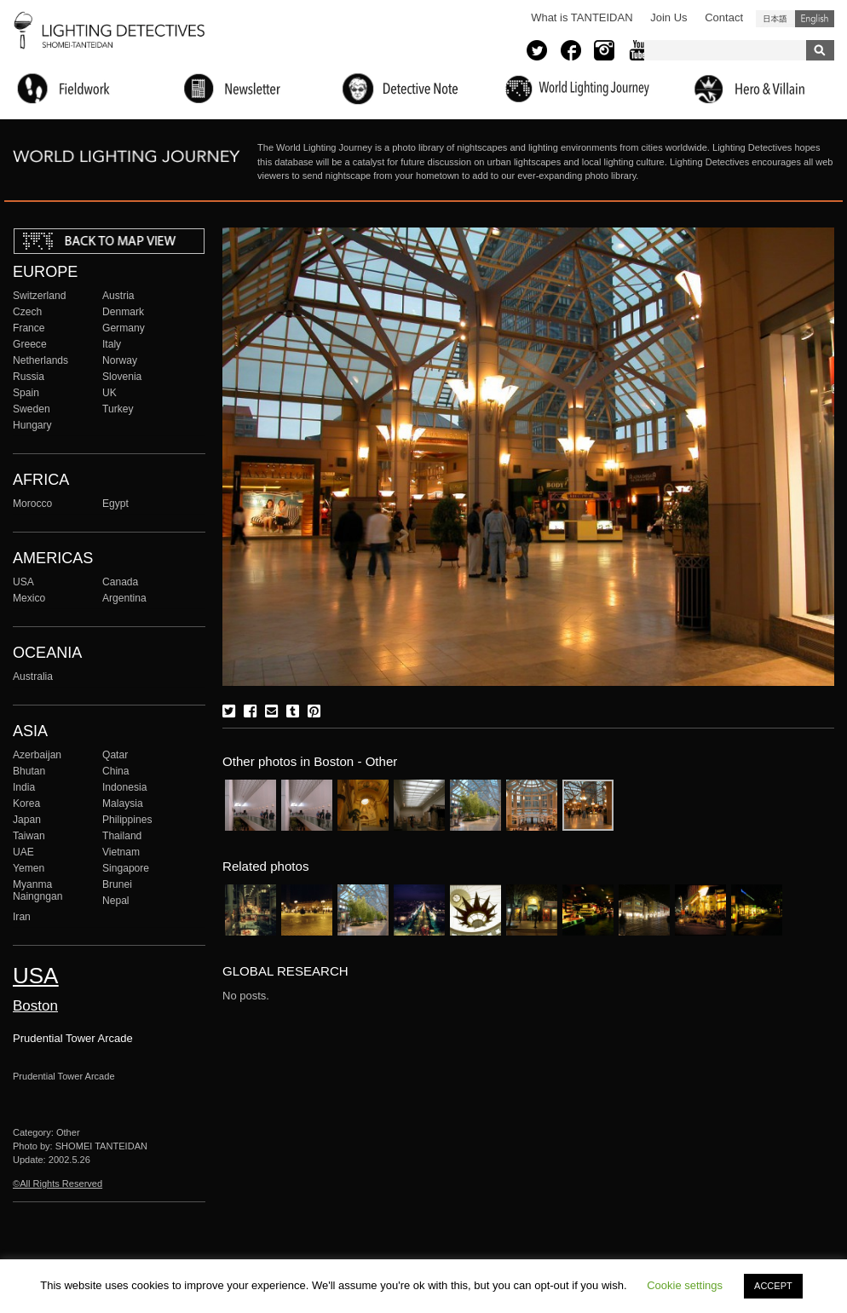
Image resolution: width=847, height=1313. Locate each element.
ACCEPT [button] (773, 1286)
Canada (120, 582)
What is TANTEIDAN (581, 17)
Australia (33, 676)
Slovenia (121, 377)
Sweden (31, 409)
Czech (27, 312)
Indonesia (124, 787)
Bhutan (29, 771)
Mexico (29, 598)
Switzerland (39, 296)
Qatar (115, 755)
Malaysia (122, 803)
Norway (119, 360)
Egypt (115, 504)
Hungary (32, 425)
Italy (111, 344)
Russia (28, 377)
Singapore (125, 868)
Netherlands (40, 360)
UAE (23, 852)
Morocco (32, 504)
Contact (724, 17)
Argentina (124, 598)
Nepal (116, 901)
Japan (27, 820)
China (116, 771)
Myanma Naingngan (37, 890)
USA (23, 582)
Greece (30, 344)
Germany (123, 328)
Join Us (668, 17)
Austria (118, 296)
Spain (26, 393)
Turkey (117, 409)
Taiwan (29, 836)
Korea (26, 803)
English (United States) (814, 18)
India (24, 787)
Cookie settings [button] (685, 1285)
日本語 (775, 18)
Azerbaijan (37, 755)
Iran (22, 917)
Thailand (121, 836)
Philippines (127, 820)
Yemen (28, 868)
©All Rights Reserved (57, 1183)
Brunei (117, 884)
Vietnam (121, 852)
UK (109, 393)
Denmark (123, 312)
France (29, 328)
